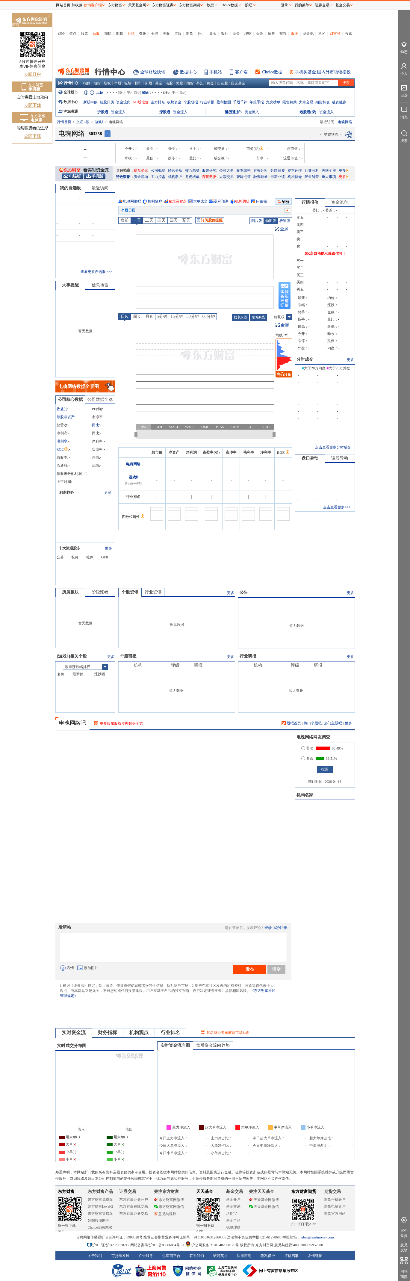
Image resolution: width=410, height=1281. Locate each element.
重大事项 (329, 177)
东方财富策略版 (100, 1213)
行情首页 (64, 122)
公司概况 (158, 170)
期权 (119, 33)
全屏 (284, 229)
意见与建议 (165, 1214)
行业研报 (207, 102)
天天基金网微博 (264, 1200)
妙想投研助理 (98, 1220)
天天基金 (204, 1191)
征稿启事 (291, 1256)
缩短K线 (258, 317)
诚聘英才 (220, 1256)
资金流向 (123, 102)
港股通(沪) (233, 112)
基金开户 (233, 1199)
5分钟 (162, 316)
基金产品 (233, 1220)
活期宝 (231, 1213)
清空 (276, 969)
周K (136, 316)
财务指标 (107, 1032)
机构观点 (139, 1032)
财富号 (335, 33)
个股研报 (191, 102)
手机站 (215, 72)
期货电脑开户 (335, 1206)
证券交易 (322, 5)
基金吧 (308, 33)
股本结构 (243, 170)
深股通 (164, 112)
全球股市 (68, 92)
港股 (177, 33)
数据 (142, 33)
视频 (283, 33)
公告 (244, 592)
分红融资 (277, 170)
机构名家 (304, 795)
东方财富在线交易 (133, 1206)
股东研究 (209, 170)
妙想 (210, 5)
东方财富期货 (303, 1191)
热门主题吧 (333, 723)
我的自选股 (70, 188)
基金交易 (233, 1206)
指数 (86, 83)
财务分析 (260, 170)
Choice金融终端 (100, 1227)
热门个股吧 (313, 723)
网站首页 (63, 5)
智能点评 (243, 177)
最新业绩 (277, 177)
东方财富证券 (162, 5)
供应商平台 (171, 1256)
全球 (154, 33)
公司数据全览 (100, 399)
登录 (268, 928)
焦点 (72, 33)
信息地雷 (100, 285)
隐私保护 (268, 1256)
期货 (189, 33)
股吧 (294, 33)
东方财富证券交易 (133, 1213)
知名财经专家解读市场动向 (228, 1033)
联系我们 (197, 1256)
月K (148, 316)
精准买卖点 (178, 201)
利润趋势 (66, 492)
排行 (138, 83)
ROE (62, 449)
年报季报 (256, 102)
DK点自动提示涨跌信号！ (325, 253)
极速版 (284, 221)
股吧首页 (291, 723)
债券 (271, 33)
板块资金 (174, 102)
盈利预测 (224, 102)
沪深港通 (68, 111)
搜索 (348, 33)
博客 (321, 33)
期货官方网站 (335, 1213)
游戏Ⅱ (99, 122)
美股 (166, 33)
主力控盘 (158, 177)
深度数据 (209, 177)
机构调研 (242, 201)
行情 (131, 33)
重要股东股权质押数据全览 (121, 723)
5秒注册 (280, 928)
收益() (62, 409)
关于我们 (95, 1256)
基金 (236, 33)
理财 (248, 33)
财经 (61, 33)
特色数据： (125, 177)
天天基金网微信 (264, 1207)
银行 (224, 33)
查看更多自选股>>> (96, 272)
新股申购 (90, 102)
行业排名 (170, 1032)
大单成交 (200, 201)
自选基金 (238, 83)
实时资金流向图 (175, 1045)
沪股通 (102, 112)
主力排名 (158, 102)
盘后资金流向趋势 (213, 1045)
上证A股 (83, 122)
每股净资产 (66, 417)
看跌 (307, 758)
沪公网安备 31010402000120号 (212, 1245)
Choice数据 (272, 72)
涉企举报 (404, 1233)
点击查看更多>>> (337, 507)
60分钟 (208, 316)
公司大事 (226, 170)
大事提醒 (70, 285)
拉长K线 (240, 317)
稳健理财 (233, 1227)
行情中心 (68, 83)
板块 (127, 83)
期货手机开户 (335, 1199)
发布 (250, 969)
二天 (149, 220)
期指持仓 (322, 102)
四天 (174, 220)
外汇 (201, 33)
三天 (161, 220)
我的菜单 (302, 5)
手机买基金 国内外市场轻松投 (323, 72)
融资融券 (339, 102)
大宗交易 (306, 102)
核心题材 (192, 170)
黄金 (213, 33)
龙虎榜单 (273, 102)
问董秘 (261, 201)
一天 (137, 220)
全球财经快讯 (152, 72)
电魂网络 (133, 464)
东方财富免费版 (100, 1199)
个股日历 (128, 210)
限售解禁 (289, 102)
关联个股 (329, 170)
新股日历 (107, 102)
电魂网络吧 (132, 201)
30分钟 (193, 316)
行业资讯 (153, 592)
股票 (84, 33)
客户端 (241, 72)
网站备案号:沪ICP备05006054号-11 (158, 1245)
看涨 (307, 748)
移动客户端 (93, 5)
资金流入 (118, 112)
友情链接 (315, 1256)
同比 (95, 425)
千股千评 (240, 102)
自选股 (222, 83)
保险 (259, 33)
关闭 (49, 16)
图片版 (256, 221)
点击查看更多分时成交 (333, 447)
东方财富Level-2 (100, 1206)
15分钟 (177, 316)
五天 (186, 220)
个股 (117, 83)
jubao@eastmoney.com (317, 1237)
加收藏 (77, 5)
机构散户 (175, 177)
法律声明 (244, 1256)
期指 (107, 33)
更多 (343, 170)
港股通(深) (307, 112)
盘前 (124, 220)
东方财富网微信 (169, 1207)
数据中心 (188, 72)
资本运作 (295, 170)
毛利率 (62, 441)
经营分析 (175, 170)
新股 (96, 33)
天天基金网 (137, 5)
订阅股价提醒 (210, 220)
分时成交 (304, 359)
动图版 (270, 221)
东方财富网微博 (169, 1200)
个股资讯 (130, 592)
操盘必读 (141, 170)
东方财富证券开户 (133, 1199)
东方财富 (66, 1191)
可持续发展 (120, 1256)
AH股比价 (141, 102)
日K (124, 316)
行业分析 (312, 170)
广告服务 (146, 1256)
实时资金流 (74, 1032)
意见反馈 (404, 1247)
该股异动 (339, 458)
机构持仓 (295, 177)
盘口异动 (310, 458)
